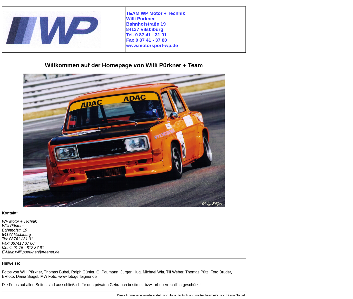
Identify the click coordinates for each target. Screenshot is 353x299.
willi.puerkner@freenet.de (37, 252)
